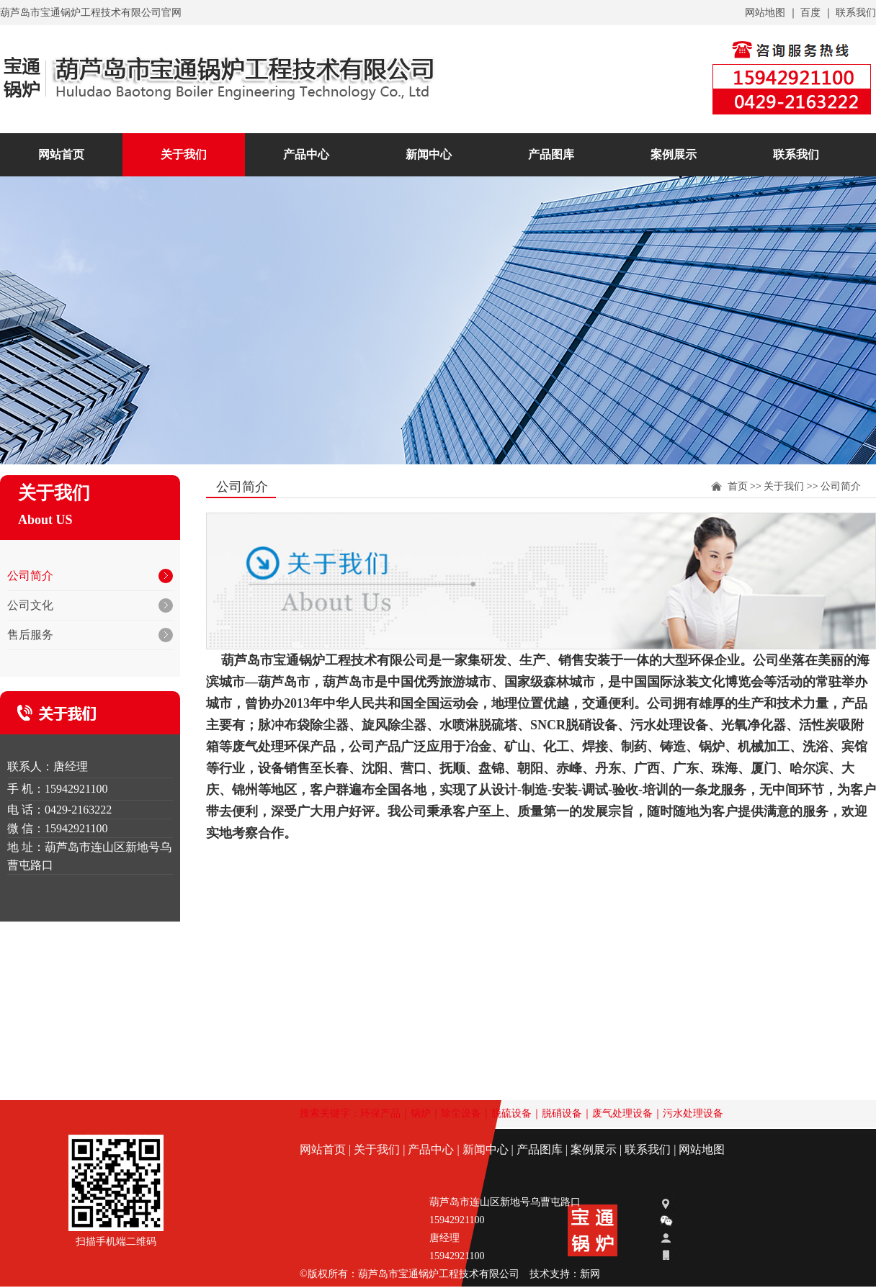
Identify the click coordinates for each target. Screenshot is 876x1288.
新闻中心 (429, 154)
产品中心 (306, 154)
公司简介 (841, 486)
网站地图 (765, 12)
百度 (810, 12)
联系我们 (856, 12)
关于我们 (784, 486)
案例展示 (674, 154)
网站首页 (61, 154)
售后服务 (30, 635)
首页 (738, 486)
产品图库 (551, 154)
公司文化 (30, 605)
